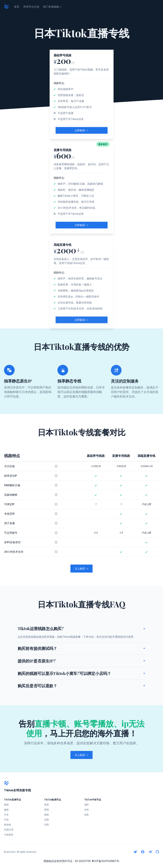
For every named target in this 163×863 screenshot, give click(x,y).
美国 (46, 804)
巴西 (46, 824)
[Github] (157, 851)
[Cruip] (6, 6)
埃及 (86, 814)
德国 (46, 814)
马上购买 (81, 568)
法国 (46, 819)
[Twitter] (135, 851)
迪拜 (86, 804)
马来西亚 (8, 834)
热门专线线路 (52, 6)
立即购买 (81, 130)
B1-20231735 (83, 861)
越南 (6, 809)
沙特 (86, 809)
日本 (6, 814)
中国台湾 (8, 829)
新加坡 (7, 824)
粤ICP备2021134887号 (105, 861)
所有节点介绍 (31, 6)
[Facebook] (142, 851)
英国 (46, 809)
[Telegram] (150, 851)
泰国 (6, 804)
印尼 (6, 819)
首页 (16, 6)
